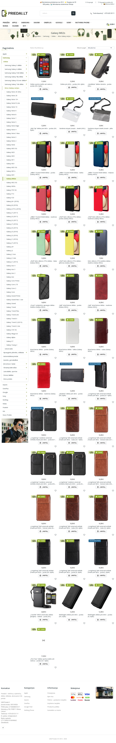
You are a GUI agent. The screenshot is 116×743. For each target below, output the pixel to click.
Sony (4, 396)
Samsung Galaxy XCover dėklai (15, 80)
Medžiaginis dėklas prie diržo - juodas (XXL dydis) (71, 615)
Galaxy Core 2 (11, 288)
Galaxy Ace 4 (10, 266)
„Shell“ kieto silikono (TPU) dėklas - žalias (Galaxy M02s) (43, 262)
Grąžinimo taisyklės (53, 703)
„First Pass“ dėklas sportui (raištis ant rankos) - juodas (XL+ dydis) (42, 660)
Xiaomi (5, 385)
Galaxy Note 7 (11, 118)
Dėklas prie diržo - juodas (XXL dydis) (72, 84)
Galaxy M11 (10, 160)
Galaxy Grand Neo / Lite (14, 300)
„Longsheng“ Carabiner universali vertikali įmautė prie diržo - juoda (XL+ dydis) (42, 439)
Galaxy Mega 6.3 (12, 334)
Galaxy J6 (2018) (12, 205)
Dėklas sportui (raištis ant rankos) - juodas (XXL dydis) (41, 85)
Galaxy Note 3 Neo (13, 133)
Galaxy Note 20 (11, 96)
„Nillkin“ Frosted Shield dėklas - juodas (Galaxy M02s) (42, 173)
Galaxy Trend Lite (12, 315)
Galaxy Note (10, 145)
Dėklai (5, 62)
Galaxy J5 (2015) (12, 228)
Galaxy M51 (10, 175)
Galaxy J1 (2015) (12, 262)
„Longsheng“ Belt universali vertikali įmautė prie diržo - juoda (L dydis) (99, 571)
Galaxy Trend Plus (12, 311)
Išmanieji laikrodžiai (10, 368)
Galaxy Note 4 (11, 130)
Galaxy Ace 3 (10, 269)
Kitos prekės (7, 379)
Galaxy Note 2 (11, 141)
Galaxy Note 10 (11, 107)
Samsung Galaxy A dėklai (13, 69)
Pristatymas (51, 693)
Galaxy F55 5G (11, 190)
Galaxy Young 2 (11, 345)
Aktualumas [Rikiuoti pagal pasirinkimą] (100, 48)
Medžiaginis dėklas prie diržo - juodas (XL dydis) (100, 615)
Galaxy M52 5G (11, 182)
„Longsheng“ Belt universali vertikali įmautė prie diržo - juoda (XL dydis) (70, 571)
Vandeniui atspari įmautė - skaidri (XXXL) (72, 128)
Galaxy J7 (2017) (12, 213)
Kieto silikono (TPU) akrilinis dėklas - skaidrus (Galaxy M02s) (99, 262)
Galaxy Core (10, 292)
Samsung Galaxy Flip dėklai (14, 77)
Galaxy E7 (9, 341)
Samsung (6, 58)
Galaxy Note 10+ (12, 99)
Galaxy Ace (10, 277)
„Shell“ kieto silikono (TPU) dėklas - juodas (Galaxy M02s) (70, 218)
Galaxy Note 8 (11, 114)
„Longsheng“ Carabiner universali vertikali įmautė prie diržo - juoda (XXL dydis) (42, 483)
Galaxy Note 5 (11, 122)
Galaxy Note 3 (11, 137)
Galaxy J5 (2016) (12, 232)
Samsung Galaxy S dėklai (13, 65)
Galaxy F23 (10, 198)
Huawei (5, 407)
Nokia (5, 404)
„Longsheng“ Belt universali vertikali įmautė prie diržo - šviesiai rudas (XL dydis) (42, 527)
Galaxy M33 (10, 156)
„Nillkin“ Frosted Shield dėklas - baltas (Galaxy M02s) (71, 173)
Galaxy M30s (10, 186)
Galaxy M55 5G (11, 148)
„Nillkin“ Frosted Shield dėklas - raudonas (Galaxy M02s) (43, 218)
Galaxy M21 (10, 164)
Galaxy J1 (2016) (12, 239)
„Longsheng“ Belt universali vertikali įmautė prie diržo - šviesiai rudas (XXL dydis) (100, 483)
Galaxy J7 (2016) (12, 224)
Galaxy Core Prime (12, 281)
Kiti (4, 411)
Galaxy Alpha (10, 337)
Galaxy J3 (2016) (12, 235)
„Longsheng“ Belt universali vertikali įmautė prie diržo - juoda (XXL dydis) (42, 571)
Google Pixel (28, 707)
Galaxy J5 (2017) (12, 216)
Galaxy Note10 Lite (13, 103)
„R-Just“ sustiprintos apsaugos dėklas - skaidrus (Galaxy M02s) (42, 306)
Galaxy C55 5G (11, 330)
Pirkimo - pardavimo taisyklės (57, 700)
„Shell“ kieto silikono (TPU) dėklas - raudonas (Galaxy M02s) (99, 218)
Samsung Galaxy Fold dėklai (14, 73)
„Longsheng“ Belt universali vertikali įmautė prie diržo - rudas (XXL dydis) (70, 527)
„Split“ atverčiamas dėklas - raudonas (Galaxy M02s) (100, 306)
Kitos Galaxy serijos (12, 88)
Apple (5, 54)
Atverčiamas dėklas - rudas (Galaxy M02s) (99, 350)
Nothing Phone (29, 710)
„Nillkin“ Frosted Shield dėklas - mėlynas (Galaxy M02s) (101, 173)
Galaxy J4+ (10, 247)
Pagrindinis (8, 48)
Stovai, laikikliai (8, 375)
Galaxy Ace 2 (10, 273)
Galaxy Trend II (11, 318)
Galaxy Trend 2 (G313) (14, 322)
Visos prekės (7, 415)
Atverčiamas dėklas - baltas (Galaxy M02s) (70, 350)
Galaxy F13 (10, 194)
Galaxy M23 (10, 152)
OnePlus (6, 389)
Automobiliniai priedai (10, 356)
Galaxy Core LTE (12, 284)
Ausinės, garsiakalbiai (10, 360)
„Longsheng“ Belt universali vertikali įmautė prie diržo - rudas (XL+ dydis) (71, 439)
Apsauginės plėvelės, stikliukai (13, 352)
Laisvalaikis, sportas (10, 371)
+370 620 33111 (109, 13)
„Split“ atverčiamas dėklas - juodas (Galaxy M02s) (70, 306)
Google (5, 392)
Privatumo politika (53, 707)
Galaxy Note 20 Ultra (13, 92)
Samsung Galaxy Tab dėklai (14, 84)
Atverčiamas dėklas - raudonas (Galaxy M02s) (42, 394)
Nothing (5, 400)
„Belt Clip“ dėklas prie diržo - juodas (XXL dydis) (43, 129)
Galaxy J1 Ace (11, 254)
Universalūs (9, 349)
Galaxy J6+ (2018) (12, 201)
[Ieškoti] (56, 13)
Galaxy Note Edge (12, 126)
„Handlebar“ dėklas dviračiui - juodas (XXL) (99, 85)
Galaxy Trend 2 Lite (13, 326)
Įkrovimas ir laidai (9, 364)
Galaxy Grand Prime (13, 296)
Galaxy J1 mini (11, 258)
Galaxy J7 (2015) (12, 243)
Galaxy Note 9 (11, 111)
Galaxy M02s (11, 179)
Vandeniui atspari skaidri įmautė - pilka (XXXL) (100, 129)
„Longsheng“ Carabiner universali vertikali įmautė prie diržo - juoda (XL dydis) (71, 483)
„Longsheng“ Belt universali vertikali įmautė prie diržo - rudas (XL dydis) (99, 527)
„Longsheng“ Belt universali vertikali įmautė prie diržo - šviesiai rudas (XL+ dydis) (100, 439)
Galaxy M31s (10, 171)
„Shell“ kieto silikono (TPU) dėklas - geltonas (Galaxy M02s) (70, 262)
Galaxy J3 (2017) (12, 220)
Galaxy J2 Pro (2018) (13, 209)
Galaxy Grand (11, 303)
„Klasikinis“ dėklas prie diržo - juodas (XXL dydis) (71, 394)
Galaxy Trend (11, 307)
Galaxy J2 (9, 250)
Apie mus (50, 696)
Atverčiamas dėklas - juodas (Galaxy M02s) (42, 350)
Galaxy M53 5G (11, 167)
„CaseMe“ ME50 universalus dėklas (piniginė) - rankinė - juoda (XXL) (41, 615)
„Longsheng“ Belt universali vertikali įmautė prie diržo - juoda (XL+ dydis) (99, 394)
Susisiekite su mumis (54, 710)
